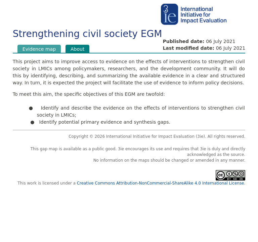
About (80, 48)
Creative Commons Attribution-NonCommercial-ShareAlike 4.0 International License (160, 183)
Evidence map (39, 48)
